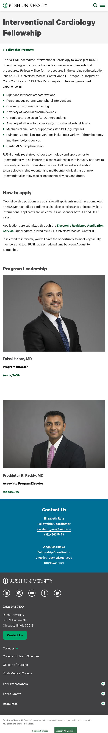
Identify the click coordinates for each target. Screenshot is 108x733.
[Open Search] (95, 5)
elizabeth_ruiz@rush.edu (54, 529)
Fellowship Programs (20, 50)
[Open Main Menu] (102, 5)
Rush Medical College (17, 673)
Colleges (9, 648)
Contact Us (15, 635)
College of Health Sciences (21, 656)
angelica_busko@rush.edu (54, 557)
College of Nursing (15, 664)
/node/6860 (11, 491)
